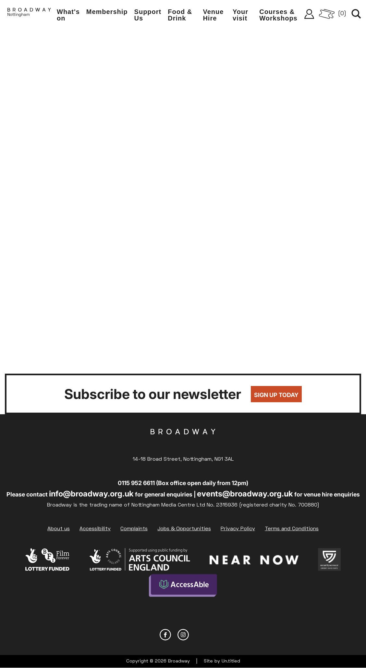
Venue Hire (213, 15)
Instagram (183, 634)
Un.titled (231, 661)
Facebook (165, 634)
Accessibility (95, 529)
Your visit (240, 15)
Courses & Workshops (278, 15)
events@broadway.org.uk (245, 493)
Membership (107, 11)
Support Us (148, 15)
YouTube (201, 634)
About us (58, 529)
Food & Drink (180, 15)
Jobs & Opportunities (184, 529)
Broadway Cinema (183, 442)
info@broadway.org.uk (91, 493)
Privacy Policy (238, 529)
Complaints (134, 529)
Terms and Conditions (292, 529)
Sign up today (276, 395)
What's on (68, 15)
